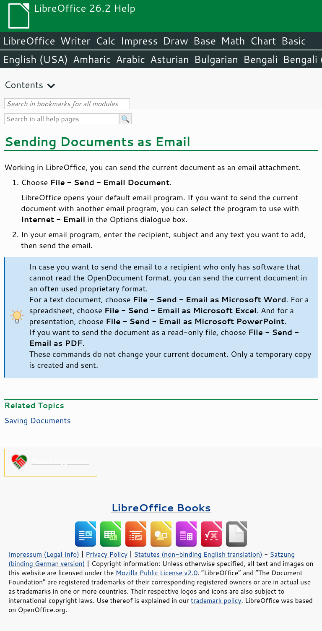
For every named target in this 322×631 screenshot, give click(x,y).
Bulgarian (216, 59)
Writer (75, 41)
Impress (139, 41)
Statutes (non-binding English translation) (198, 554)
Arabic (130, 59)
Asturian (169, 59)
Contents (23, 84)
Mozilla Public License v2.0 (157, 572)
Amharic (92, 59)
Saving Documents (37, 420)
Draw (175, 41)
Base (204, 41)
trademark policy (216, 600)
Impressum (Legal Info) (43, 554)
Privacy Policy (106, 554)
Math (233, 41)
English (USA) (35, 59)
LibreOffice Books (161, 507)
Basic (293, 41)
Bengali (260, 59)
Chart (263, 41)
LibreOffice (29, 41)
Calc (106, 41)
